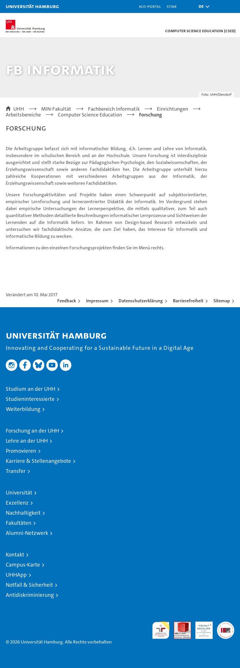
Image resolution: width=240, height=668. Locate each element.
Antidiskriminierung (30, 595)
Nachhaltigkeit (23, 512)
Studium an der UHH (30, 389)
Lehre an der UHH (27, 440)
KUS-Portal (150, 6)
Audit (179, 625)
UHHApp (16, 574)
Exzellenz (17, 502)
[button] (202, 6)
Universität (19, 492)
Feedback (66, 301)
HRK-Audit (200, 628)
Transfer (16, 471)
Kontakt (15, 554)
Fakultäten (18, 523)
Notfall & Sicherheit (29, 584)
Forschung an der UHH (32, 430)
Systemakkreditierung (225, 625)
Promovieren (21, 450)
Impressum (97, 301)
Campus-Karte (23, 564)
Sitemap (222, 301)
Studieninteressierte (30, 399)
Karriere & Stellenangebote (38, 461)
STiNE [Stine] (172, 6)
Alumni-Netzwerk (27, 533)
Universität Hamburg (32, 6)
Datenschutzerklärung (141, 301)
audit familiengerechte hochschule (160, 630)
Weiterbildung (23, 409)
